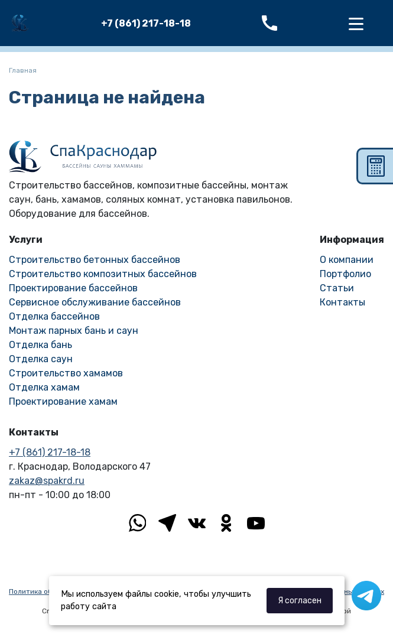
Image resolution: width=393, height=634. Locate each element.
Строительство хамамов (66, 373)
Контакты (342, 302)
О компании (346, 259)
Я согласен (299, 601)
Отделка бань (40, 344)
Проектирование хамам (63, 401)
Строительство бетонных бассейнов (94, 259)
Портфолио (345, 273)
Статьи (337, 288)
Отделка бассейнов (54, 316)
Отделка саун (41, 359)
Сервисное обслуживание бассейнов (95, 302)
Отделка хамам (44, 387)
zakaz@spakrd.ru (47, 480)
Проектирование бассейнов (73, 288)
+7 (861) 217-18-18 (146, 23)
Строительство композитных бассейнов (103, 273)
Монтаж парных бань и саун (73, 330)
